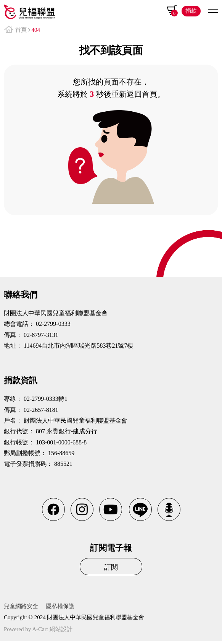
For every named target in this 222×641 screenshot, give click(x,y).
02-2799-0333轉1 (46, 398)
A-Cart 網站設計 (52, 629)
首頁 (21, 30)
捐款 (191, 11)
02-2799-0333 (53, 323)
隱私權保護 (60, 606)
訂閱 (111, 567)
